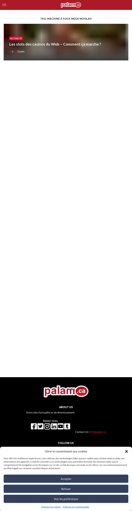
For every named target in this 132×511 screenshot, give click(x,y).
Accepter (66, 478)
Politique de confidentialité (76, 507)
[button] (126, 451)
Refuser (66, 488)
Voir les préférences (66, 499)
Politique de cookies (51, 507)
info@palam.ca (98, 431)
